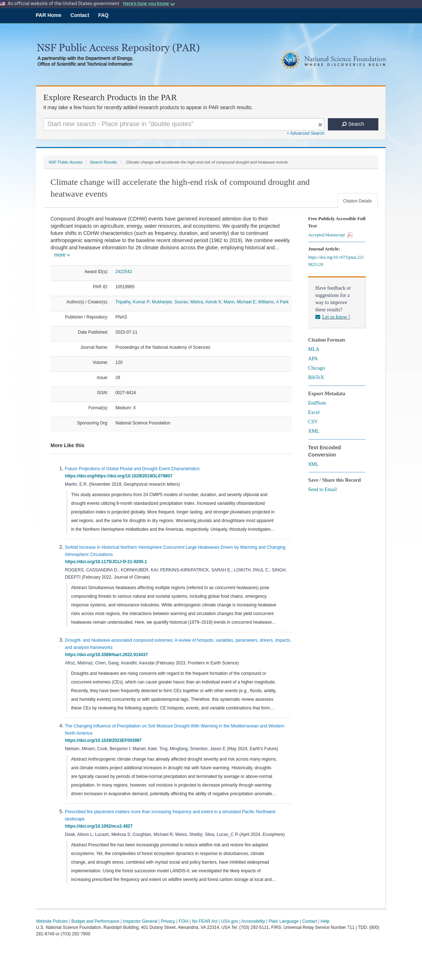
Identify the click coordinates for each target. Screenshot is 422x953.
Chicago (316, 368)
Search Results (103, 162)
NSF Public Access (65, 162)
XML (313, 431)
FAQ (103, 15)
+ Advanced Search (305, 133)
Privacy (168, 921)
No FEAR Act (204, 921)
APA (313, 358)
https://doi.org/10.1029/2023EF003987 (104, 740)
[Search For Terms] (183, 124)
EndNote (317, 403)
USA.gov (229, 921)
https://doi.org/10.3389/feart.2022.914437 (107, 654)
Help (325, 921)
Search (353, 124)
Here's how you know (149, 3)
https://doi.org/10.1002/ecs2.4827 (100, 826)
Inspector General (140, 921)
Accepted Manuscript (330, 234)
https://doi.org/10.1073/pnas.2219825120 (336, 261)
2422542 (123, 271)
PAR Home (48, 15)
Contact (79, 15)
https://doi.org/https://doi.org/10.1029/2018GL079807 (120, 475)
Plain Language (283, 921)
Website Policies (52, 921)
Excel (314, 412)
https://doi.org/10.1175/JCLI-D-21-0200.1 (107, 561)
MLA (313, 349)
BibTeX (316, 377)
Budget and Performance (95, 921)
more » (62, 255)
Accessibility (253, 921)
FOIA (183, 921)
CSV (313, 421)
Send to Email (322, 489)
